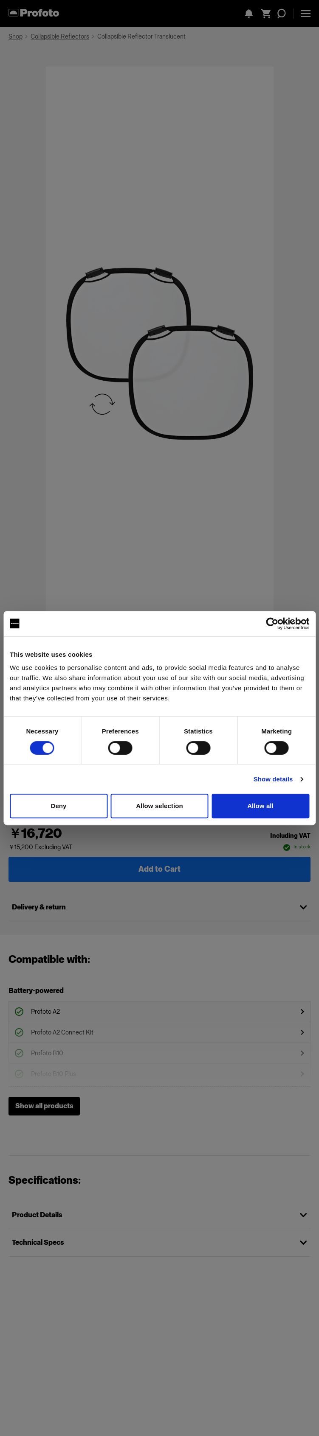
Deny (58, 805)
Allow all (260, 805)
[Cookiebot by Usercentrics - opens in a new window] (272, 623)
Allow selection (159, 805)
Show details (273, 779)
